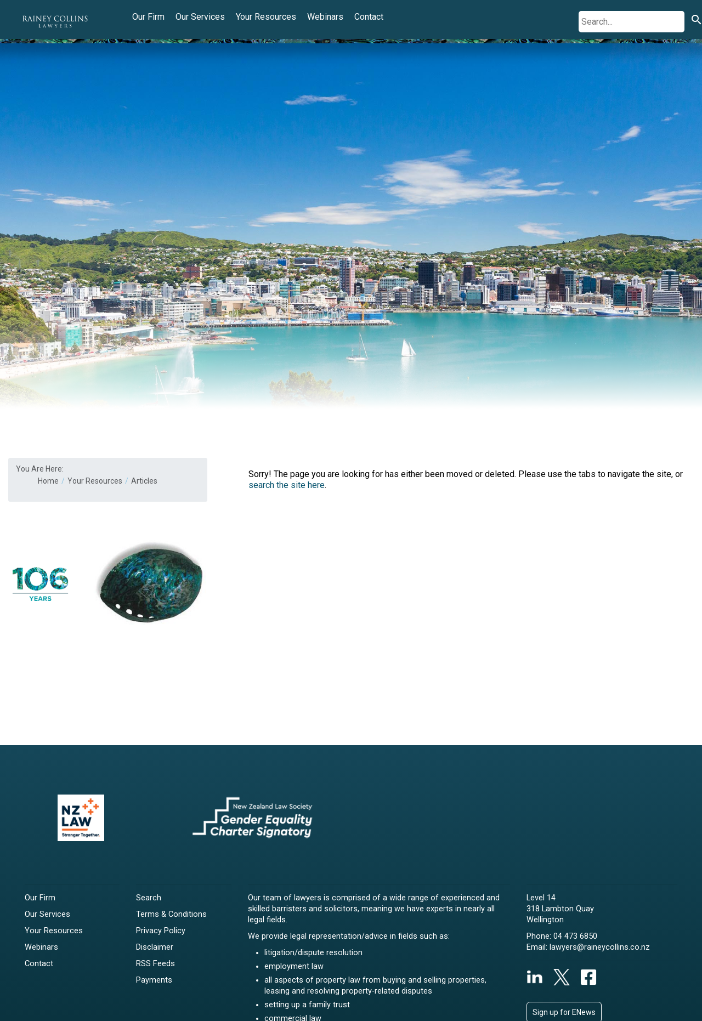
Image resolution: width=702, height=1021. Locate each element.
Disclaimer (154, 947)
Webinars (325, 17)
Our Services (200, 17)
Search (148, 898)
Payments (154, 980)
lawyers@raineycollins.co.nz (600, 947)
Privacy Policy (160, 930)
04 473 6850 (575, 936)
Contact (368, 17)
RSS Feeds (155, 963)
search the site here (286, 485)
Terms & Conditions (171, 914)
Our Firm (148, 17)
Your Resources (266, 17)
